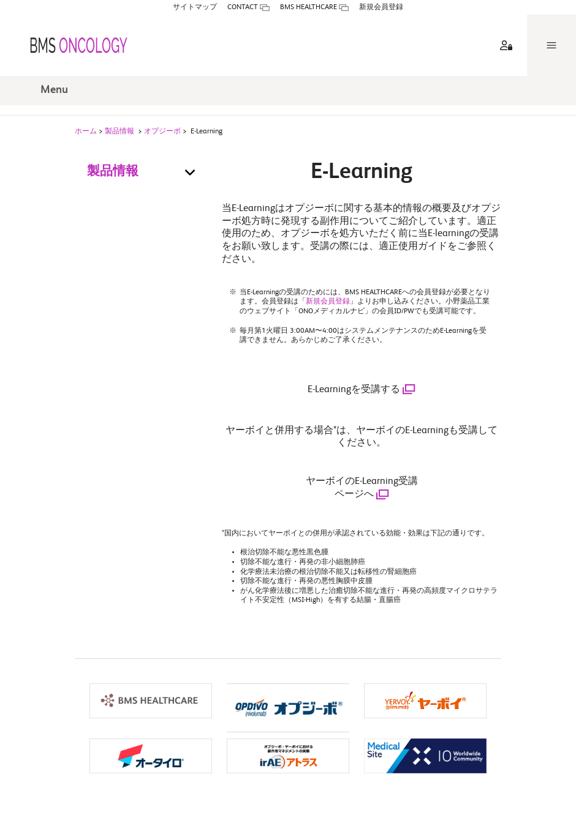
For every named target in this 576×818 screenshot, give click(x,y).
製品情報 (119, 135)
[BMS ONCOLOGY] (68, 30)
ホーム (86, 135)
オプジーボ (162, 135)
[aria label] (503, 30)
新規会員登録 (328, 306)
